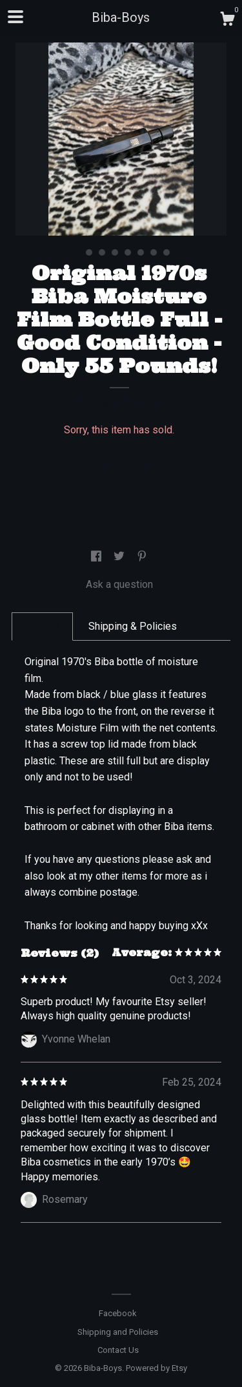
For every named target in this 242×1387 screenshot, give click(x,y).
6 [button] (140, 252)
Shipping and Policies (117, 1332)
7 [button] (153, 252)
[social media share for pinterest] (142, 557)
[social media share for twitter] (120, 557)
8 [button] (166, 252)
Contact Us (118, 1350)
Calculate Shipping (119, 403)
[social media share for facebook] (97, 557)
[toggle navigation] (15, 16)
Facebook (118, 1313)
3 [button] (102, 252)
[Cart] (227, 20)
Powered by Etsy (156, 1368)
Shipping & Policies (132, 626)
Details (42, 626)
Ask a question (119, 584)
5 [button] (128, 252)
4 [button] (115, 252)
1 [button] (76, 252)
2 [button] (89, 252)
